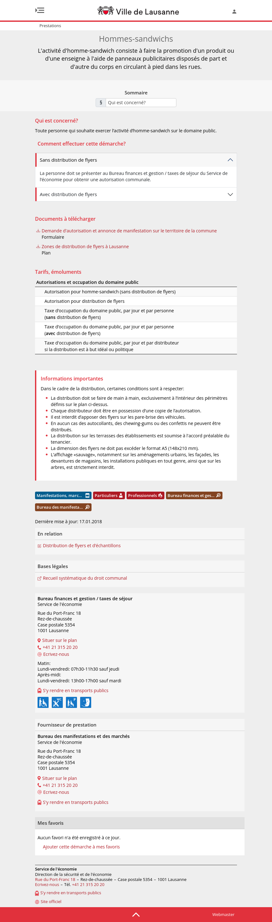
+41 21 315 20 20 (88, 884)
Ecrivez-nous (47, 884)
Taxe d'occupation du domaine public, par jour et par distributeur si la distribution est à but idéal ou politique (103, 346)
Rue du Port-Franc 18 (55, 879)
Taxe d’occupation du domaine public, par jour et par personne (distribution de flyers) (101, 314)
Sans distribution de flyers (68, 160)
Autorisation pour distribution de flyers (76, 301)
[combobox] (141, 102)
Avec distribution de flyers (68, 194)
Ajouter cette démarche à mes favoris (81, 847)
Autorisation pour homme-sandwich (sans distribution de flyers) (101, 292)
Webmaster (223, 914)
